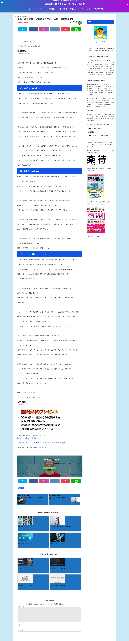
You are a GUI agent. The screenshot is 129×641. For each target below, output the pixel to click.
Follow (50, 466)
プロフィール (42, 9)
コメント (21, 574)
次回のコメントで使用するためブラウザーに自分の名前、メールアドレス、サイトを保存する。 (44, 612)
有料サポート (74, 9)
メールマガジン (85, 9)
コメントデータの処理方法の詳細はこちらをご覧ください (32, 622)
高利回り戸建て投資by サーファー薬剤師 (65, 4)
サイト (19, 604)
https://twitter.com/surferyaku (39, 449)
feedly (49, 470)
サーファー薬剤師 (72, 24)
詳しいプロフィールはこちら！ (94, 237)
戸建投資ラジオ (98, 9)
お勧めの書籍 (63, 9)
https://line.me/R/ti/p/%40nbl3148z (27, 440)
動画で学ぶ (52, 9)
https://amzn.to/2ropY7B (59, 445)
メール (20, 598)
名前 (20, 593)
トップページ (30, 9)
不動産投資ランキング (23, 55)
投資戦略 (21, 490)
